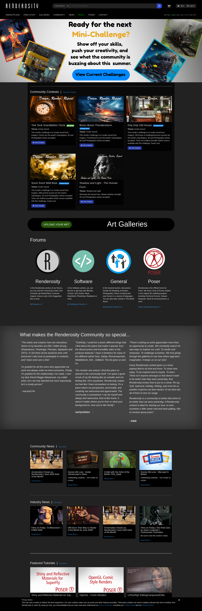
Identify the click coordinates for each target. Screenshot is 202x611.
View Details (38, 143)
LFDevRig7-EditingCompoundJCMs (146, 595)
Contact (103, 15)
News (71, 15)
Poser (91, 15)
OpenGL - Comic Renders (93, 595)
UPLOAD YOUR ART (56, 224)
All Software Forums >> (77, 304)
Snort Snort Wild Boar (44, 182)
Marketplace (13, 15)
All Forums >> (36, 304)
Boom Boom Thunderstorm (95, 125)
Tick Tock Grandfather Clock (48, 125)
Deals (81, 15)
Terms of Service (105, 605)
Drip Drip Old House (140, 125)
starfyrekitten (82, 412)
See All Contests (69, 92)
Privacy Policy (147, 605)
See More (62, 447)
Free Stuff (29, 15)
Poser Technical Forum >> (149, 307)
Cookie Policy (129, 605)
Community (59, 15)
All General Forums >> (112, 307)
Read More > (36, 481)
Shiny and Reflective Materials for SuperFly (54, 595)
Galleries (44, 15)
